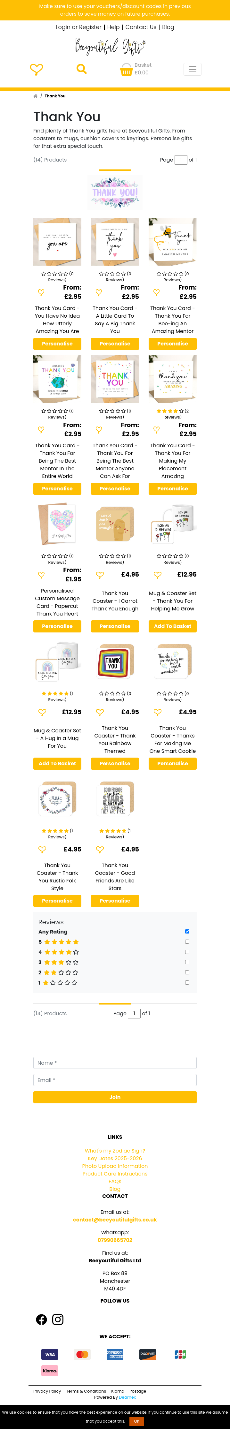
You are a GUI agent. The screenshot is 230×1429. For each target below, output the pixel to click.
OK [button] (137, 1421)
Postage (137, 1391)
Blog (168, 27)
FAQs (115, 1181)
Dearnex (127, 1397)
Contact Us (141, 27)
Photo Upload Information (115, 1166)
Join (115, 1097)
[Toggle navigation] (192, 69)
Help (113, 27)
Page (120, 1013)
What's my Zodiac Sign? (115, 1150)
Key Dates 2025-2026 (115, 1158)
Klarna (117, 1391)
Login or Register (79, 27)
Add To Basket (173, 626)
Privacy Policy (47, 1391)
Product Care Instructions (115, 1173)
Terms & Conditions (86, 1391)
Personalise (57, 343)
